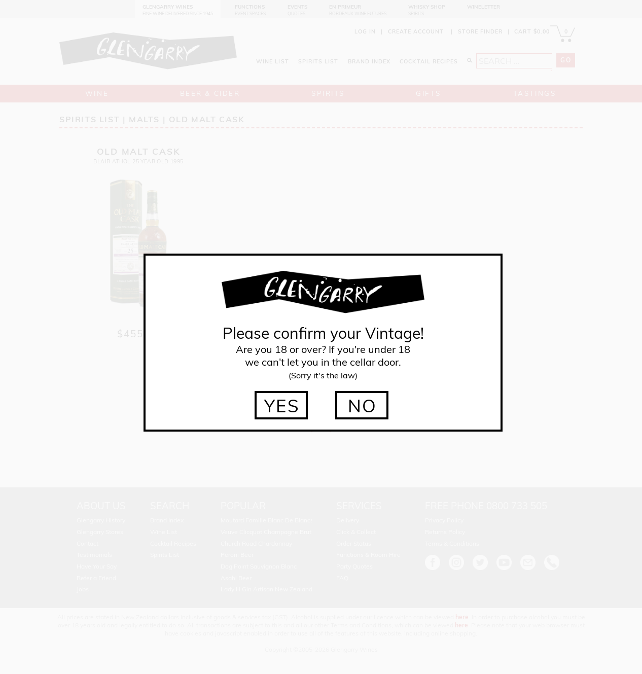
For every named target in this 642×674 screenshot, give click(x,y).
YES (282, 406)
